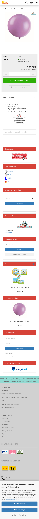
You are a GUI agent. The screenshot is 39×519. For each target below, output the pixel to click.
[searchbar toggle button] (26, 2)
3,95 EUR (19, 325)
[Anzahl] (19, 74)
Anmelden (19, 204)
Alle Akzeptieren (19, 504)
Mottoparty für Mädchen (9, 431)
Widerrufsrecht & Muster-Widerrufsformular (15, 397)
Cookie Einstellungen (8, 407)
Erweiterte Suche (19, 254)
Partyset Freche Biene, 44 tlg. (19, 287)
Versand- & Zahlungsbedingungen (11, 394)
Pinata (3, 437)
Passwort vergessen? (11, 356)
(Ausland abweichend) (23, 61)
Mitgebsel (4, 434)
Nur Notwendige (19, 510)
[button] (6, 74)
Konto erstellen (9, 353)
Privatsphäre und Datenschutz (10, 404)
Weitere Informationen (19, 515)
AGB (3, 400)
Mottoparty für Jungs (8, 428)
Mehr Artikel (8, 232)
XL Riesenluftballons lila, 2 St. (19, 321)
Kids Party (4, 424)
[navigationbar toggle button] (36, 2)
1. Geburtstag (6, 421)
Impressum (5, 390)
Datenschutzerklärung (12, 499)
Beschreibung (8, 97)
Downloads (11, 182)
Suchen (19, 250)
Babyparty (5, 418)
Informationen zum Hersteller (15, 132)
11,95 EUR (19, 291)
